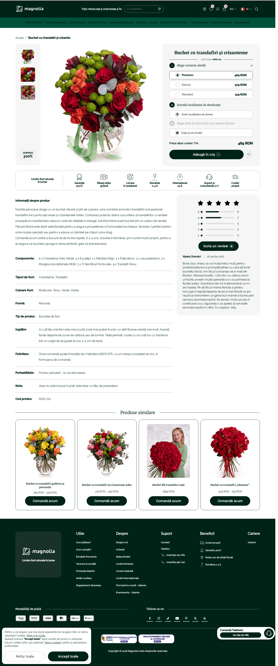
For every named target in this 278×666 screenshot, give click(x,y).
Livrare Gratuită (124, 571)
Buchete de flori (97, 22)
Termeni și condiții (86, 564)
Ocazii (153, 22)
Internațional (242, 22)
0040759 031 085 (173, 555)
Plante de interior (222, 22)
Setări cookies (83, 578)
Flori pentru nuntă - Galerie (131, 585)
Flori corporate (199, 22)
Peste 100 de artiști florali (216, 557)
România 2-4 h (210, 565)
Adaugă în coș (206, 154)
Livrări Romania (124, 564)
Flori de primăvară (56, 22)
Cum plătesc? (83, 542)
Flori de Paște (34, 22)
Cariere (252, 542)
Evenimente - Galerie (127, 592)
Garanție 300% (210, 550)
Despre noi (122, 542)
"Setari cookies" (53, 642)
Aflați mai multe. (36, 635)
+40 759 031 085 (241, 635)
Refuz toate (25, 656)
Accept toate (68, 656)
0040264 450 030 (173, 562)
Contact (165, 542)
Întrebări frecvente (86, 556)
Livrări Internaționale (127, 578)
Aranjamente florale (121, 22)
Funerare (141, 22)
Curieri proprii (210, 543)
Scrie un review (218, 246)
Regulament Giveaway (88, 585)
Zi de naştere (77, 22)
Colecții (120, 549)
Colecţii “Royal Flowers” (174, 22)
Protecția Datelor (85, 571)
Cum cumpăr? (83, 549)
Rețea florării (123, 556)
